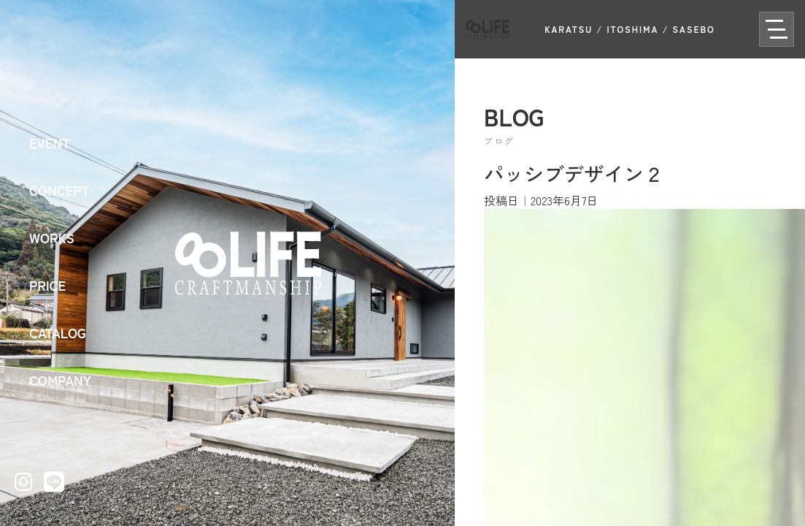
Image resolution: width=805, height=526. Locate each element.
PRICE (47, 284)
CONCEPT (59, 189)
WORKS (51, 237)
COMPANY (60, 379)
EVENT (49, 142)
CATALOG (57, 332)
